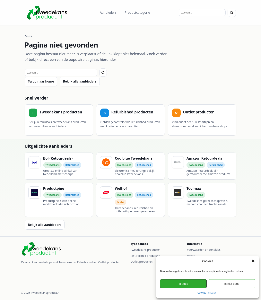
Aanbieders (108, 12)
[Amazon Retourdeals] (202, 166)
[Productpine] (59, 200)
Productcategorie (137, 12)
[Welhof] (130, 200)
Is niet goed (231, 283)
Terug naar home (41, 81)
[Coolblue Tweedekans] (130, 166)
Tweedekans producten (146, 249)
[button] (253, 261)
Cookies (201, 292)
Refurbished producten (145, 256)
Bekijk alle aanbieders (79, 81)
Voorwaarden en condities (204, 249)
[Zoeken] (232, 13)
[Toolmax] (202, 200)
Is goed (183, 283)
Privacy (212, 292)
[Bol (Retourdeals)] (59, 166)
